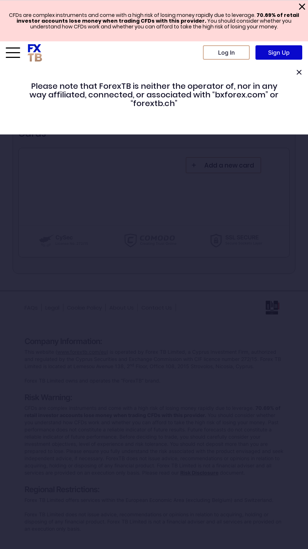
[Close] (299, 72)
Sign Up (279, 52)
